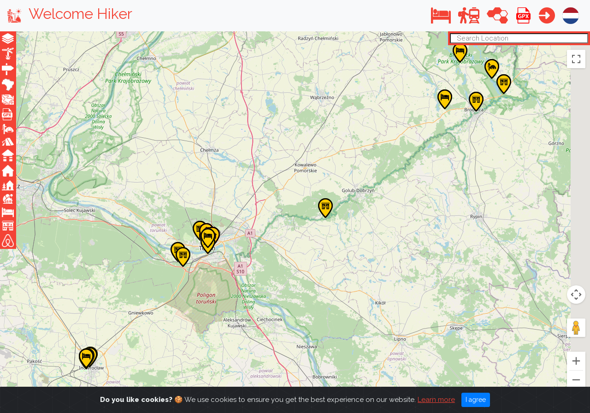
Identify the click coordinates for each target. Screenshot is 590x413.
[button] (440, 15)
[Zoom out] (576, 380)
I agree (476, 399)
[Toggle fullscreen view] (576, 58)
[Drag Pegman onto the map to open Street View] (576, 328)
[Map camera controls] (576, 294)
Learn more (436, 399)
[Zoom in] (576, 361)
